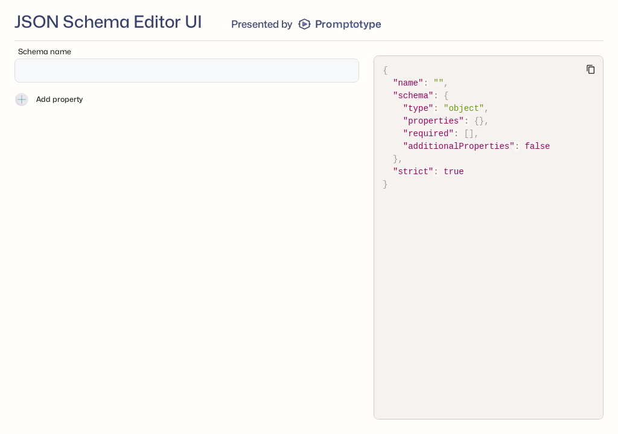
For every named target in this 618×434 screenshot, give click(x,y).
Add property (48, 99)
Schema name (44, 51)
